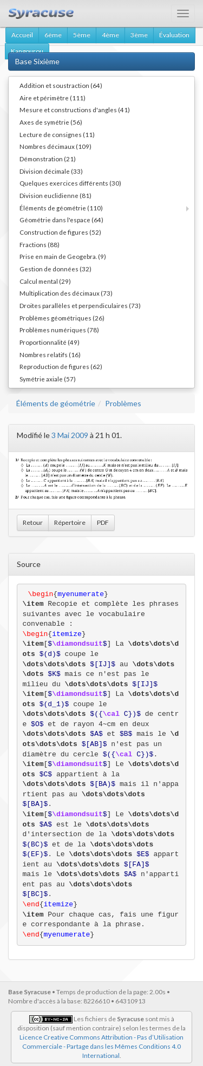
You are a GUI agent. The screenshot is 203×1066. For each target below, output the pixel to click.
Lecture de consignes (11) (57, 134)
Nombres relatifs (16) (50, 354)
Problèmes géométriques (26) (61, 318)
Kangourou (27, 51)
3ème (139, 35)
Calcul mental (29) (45, 281)
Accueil (22, 35)
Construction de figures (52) (60, 232)
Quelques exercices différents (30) (70, 183)
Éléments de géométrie (55, 403)
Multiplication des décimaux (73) (66, 293)
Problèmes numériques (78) (59, 329)
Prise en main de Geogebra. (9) (62, 256)
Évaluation (174, 35)
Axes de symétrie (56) (50, 122)
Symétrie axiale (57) (47, 378)
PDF (103, 522)
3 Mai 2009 (69, 435)
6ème (53, 35)
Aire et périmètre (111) (52, 97)
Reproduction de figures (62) (60, 366)
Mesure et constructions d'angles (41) (74, 109)
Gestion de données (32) (55, 268)
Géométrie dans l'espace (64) (61, 219)
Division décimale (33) (51, 171)
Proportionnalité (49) (49, 342)
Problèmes (123, 403)
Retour (33, 522)
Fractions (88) (39, 244)
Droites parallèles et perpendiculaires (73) (80, 305)
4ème (110, 35)
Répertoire (70, 522)
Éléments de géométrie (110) (61, 207)
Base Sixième (37, 61)
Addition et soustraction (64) (60, 85)
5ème (81, 35)
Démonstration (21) (47, 158)
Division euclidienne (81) (55, 195)
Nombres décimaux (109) (55, 146)
